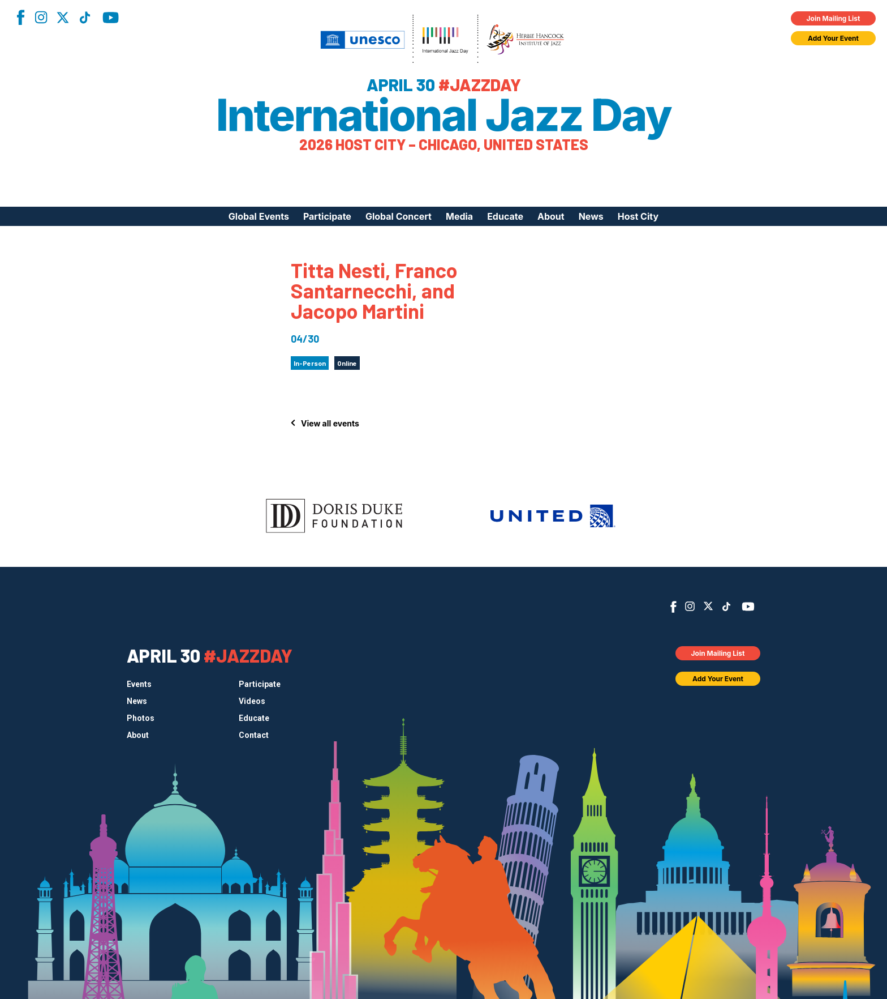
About (551, 216)
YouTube (110, 17)
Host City (638, 216)
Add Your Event (833, 38)
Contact (254, 735)
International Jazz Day (443, 115)
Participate (327, 216)
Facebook (20, 17)
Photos (140, 718)
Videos (252, 701)
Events (139, 684)
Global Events (259, 216)
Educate (505, 216)
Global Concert (398, 216)
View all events (330, 423)
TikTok (85, 17)
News (591, 216)
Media (459, 216)
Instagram (40, 17)
